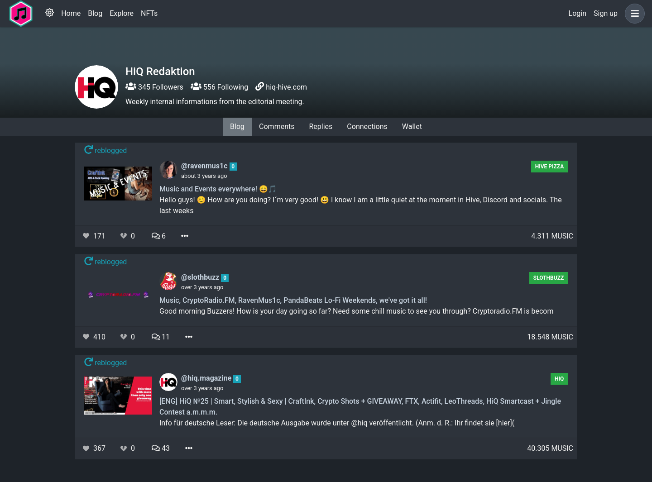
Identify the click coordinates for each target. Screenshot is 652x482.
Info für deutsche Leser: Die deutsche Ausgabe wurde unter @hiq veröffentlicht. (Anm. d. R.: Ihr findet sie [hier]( (336, 423)
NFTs (149, 13)
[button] (633, 14)
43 (161, 448)
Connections (367, 126)
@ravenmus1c (205, 166)
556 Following (219, 87)
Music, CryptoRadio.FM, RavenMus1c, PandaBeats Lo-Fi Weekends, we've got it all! (293, 300)
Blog (95, 13)
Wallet (412, 126)
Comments (276, 126)
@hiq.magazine (207, 378)
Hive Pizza (549, 166)
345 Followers (154, 87)
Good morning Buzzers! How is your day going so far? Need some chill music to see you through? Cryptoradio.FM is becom (356, 311)
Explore (122, 13)
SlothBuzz (548, 278)
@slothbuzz (201, 277)
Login (577, 13)
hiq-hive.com (286, 87)
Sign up (606, 13)
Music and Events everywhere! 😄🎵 (218, 189)
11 (161, 337)
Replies (320, 126)
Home (71, 13)
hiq (559, 379)
